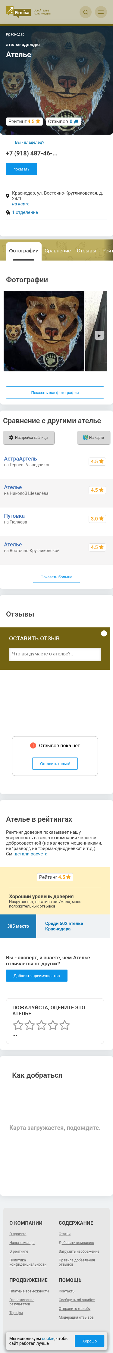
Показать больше (56, 577)
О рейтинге (18, 1251)
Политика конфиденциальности (27, 1262)
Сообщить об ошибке (77, 1300)
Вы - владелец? (29, 142)
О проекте (17, 1234)
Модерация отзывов (76, 1317)
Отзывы (86, 251)
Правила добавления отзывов (77, 1262)
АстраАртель (20, 458)
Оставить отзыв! (55, 763)
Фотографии (24, 251)
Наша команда (22, 1243)
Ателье (13, 487)
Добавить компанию (76, 1243)
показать (22, 169)
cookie (48, 1338)
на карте (21, 204)
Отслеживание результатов (21, 1302)
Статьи (65, 1234)
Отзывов (60, 121)
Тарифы (16, 1313)
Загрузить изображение (79, 1251)
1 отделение (25, 212)
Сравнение (58, 251)
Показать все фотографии (55, 392)
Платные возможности (29, 1291)
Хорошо (89, 1341)
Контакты (67, 1291)
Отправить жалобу (74, 1309)
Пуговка (14, 516)
